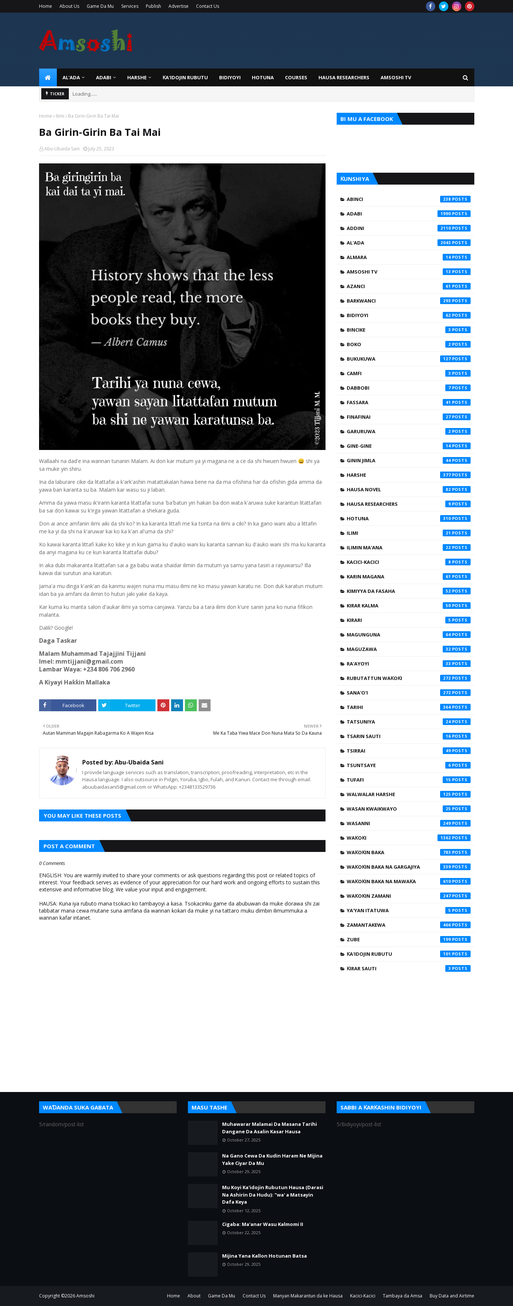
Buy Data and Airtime (452, 1296)
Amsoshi (85, 1296)
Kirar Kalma (409, 605)
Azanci (409, 286)
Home (45, 6)
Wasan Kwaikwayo (409, 808)
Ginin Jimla (409, 460)
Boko (409, 344)
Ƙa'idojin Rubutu (409, 954)
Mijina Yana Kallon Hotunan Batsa (264, 1255)
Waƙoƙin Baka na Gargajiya (409, 866)
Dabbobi (409, 387)
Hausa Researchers (409, 504)
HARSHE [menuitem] (137, 77)
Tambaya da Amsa (402, 1296)
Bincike (409, 329)
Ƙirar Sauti (409, 968)
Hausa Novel (409, 489)
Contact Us (207, 6)
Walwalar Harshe (409, 794)
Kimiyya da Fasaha (409, 591)
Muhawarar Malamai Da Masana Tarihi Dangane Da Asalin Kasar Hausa (269, 1128)
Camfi (409, 373)
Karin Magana (409, 576)
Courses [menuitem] (296, 77)
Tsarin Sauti (409, 736)
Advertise (179, 6)
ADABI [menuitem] (103, 77)
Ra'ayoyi (409, 663)
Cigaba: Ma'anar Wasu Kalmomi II (262, 1224)
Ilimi (60, 116)
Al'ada (409, 242)
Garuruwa (409, 431)
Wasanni (409, 823)
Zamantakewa (409, 925)
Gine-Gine (409, 446)
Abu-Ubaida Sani (62, 149)
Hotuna (409, 518)
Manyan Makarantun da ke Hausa (308, 1296)
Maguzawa (409, 649)
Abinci (409, 199)
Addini (409, 228)
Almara (409, 257)
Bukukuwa (409, 358)
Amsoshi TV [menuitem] (396, 77)
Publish (153, 6)
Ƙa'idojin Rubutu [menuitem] (185, 77)
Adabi (409, 213)
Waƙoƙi (409, 837)
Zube (409, 939)
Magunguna (409, 634)
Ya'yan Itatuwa (409, 910)
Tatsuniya (409, 721)
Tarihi (409, 707)
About (194, 1296)
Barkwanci (409, 300)
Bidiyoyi (409, 315)
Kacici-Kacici (409, 562)
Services (129, 6)
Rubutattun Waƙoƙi (409, 678)
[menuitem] (48, 77)
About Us (69, 6)
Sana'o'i (409, 692)
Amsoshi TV (409, 271)
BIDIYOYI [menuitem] (230, 77)
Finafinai (409, 416)
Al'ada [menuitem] (71, 77)
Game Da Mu (100, 6)
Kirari (409, 620)
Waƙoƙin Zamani (409, 896)
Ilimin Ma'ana (409, 547)
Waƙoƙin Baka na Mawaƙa (409, 881)
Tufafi (409, 779)
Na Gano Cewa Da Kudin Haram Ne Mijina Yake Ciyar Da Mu (272, 1159)
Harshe (409, 475)
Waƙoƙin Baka (409, 852)
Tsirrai (409, 750)
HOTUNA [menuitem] (263, 77)
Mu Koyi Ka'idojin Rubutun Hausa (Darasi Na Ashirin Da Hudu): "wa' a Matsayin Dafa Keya (272, 1194)
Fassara (409, 402)
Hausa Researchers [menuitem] (343, 77)
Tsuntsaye (409, 765)
